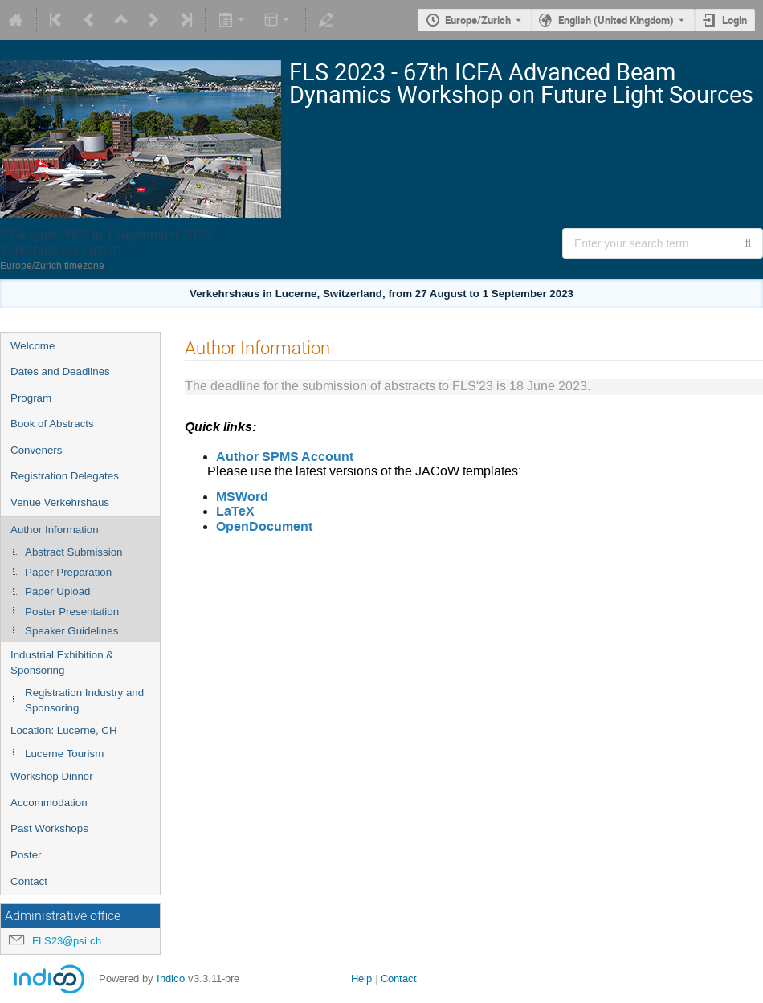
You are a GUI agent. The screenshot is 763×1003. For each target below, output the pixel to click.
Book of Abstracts (52, 424)
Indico (171, 978)
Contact (28, 881)
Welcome (32, 346)
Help (361, 978)
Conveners (36, 450)
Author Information (54, 530)
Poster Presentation (72, 611)
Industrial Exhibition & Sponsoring (61, 662)
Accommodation (49, 803)
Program (30, 398)
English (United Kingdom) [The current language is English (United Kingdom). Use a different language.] (616, 20)
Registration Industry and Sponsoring (84, 700)
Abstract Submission (73, 552)
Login (734, 20)
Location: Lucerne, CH (63, 730)
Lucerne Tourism (64, 754)
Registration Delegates (64, 476)
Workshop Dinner (51, 776)
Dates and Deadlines (60, 371)
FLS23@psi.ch (66, 941)
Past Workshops (49, 828)
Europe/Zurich (478, 20)
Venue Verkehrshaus (59, 502)
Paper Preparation (68, 572)
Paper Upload (58, 591)
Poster (26, 855)
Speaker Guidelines (71, 631)
